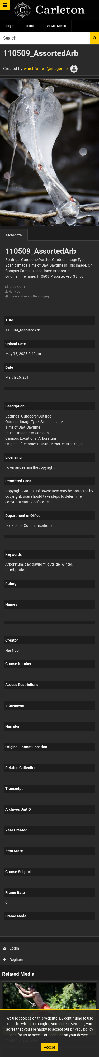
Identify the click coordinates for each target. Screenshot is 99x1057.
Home (30, 25)
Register (13, 959)
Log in (10, 25)
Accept (49, 1047)
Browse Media (56, 25)
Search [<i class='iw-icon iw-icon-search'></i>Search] (94, 38)
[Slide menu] (5, 5)
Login (11, 948)
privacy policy (81, 1029)
